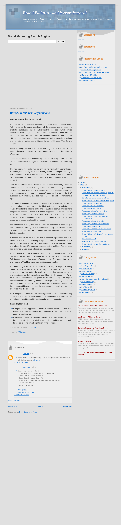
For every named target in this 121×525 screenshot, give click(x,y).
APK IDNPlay (22, 390)
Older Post (67, 406)
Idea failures (85, 276)
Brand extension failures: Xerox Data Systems (98, 200)
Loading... (81, 39)
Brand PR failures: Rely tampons (30, 113)
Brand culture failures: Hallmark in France (96, 229)
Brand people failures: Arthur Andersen (95, 224)
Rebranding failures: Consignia (93, 221)
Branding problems (88, 266)
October (85, 249)
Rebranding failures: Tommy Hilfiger (94, 211)
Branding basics (87, 263)
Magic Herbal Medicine (89, 75)
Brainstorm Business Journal (91, 78)
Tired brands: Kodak (89, 239)
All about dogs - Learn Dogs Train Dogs (95, 72)
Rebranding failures (88, 289)
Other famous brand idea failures (93, 195)
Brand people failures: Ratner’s (93, 213)
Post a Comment (14, 400)
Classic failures (86, 268)
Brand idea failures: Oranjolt (92, 208)
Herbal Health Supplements (91, 70)
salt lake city (37, 360)
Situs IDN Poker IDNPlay (26, 392)
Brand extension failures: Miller (93, 203)
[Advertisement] (27, 79)
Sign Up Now (83, 352)
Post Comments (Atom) (29, 412)
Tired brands (85, 292)
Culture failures (86, 271)
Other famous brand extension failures (95, 198)
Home (40, 406)
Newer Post (12, 406)
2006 (82, 185)
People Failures (86, 284)
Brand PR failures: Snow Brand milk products (98, 193)
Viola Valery (27, 367)
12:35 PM (32, 327)
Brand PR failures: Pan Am (91, 231)
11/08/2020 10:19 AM (21, 395)
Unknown (26, 354)
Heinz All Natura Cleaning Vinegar (94, 241)
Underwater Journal (88, 80)
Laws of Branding (87, 282)
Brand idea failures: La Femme (93, 206)
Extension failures (87, 274)
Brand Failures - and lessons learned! (55, 13)
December (86, 187)
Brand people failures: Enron (92, 226)
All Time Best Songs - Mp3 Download (94, 67)
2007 (82, 182)
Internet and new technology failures (94, 279)
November (86, 247)
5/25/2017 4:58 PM (21, 362)
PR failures (22, 332)
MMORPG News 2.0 (88, 64)
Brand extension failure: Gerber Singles (96, 244)
